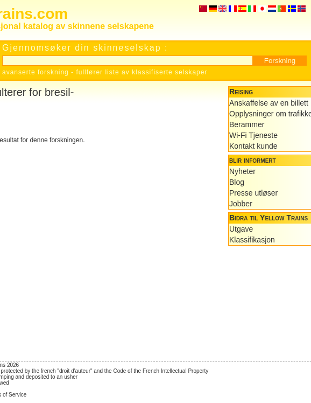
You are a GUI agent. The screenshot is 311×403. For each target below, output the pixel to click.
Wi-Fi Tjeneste (253, 135)
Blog (236, 182)
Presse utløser (253, 193)
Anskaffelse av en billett (268, 103)
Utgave (241, 229)
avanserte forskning (35, 72)
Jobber (240, 203)
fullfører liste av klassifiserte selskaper (141, 72)
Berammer (246, 124)
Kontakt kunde (253, 146)
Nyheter (242, 171)
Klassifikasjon (252, 239)
